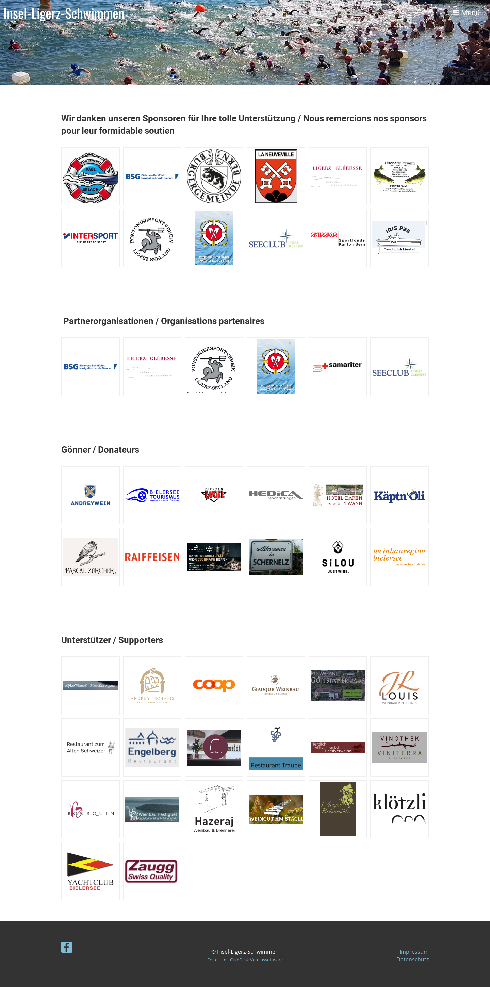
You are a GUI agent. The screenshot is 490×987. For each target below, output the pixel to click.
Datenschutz (412, 959)
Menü (466, 13)
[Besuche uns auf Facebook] (66, 948)
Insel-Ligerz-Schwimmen (64, 12)
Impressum (414, 951)
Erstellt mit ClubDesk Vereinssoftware (245, 960)
